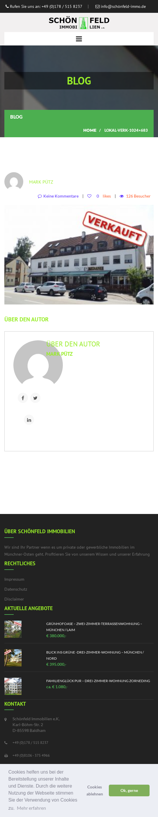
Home (89, 130)
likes (103, 195)
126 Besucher (138, 195)
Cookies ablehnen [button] (94, 790)
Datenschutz (15, 589)
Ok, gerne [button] (129, 790)
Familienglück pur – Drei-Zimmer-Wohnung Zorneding (98, 681)
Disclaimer (14, 598)
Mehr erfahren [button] (31, 808)
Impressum (14, 579)
